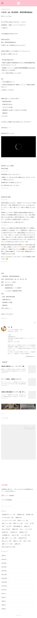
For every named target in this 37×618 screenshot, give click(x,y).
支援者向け (23, 532)
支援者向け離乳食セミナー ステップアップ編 (12, 366)
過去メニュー (6, 523)
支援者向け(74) (3, 318)
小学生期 (13, 532)
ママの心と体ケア (7, 517)
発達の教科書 (17, 526)
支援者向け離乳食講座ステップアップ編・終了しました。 (15, 392)
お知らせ (15, 535)
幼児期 (5, 532)
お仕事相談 (5, 535)
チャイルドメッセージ (9, 520)
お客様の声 (22, 538)
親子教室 (29, 514)
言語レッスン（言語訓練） (8, 495)
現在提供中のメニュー (8, 514)
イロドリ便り (25, 535)
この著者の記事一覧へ (30, 356)
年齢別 (27, 526)
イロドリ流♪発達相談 (6, 499)
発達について (17, 523)
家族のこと (17, 541)
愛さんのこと (6, 541)
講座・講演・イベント (9, 538)
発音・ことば (6, 526)
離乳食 (15, 529)
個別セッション (23, 520)
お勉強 (17, 544)
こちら (9, 127)
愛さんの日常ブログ (8, 547)
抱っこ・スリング (26, 529)
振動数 (18, 517)
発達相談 (20, 514)
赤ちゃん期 (6, 529)
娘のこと (27, 541)
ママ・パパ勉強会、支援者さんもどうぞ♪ (11, 379)
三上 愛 (10, 327)
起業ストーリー (7, 544)
